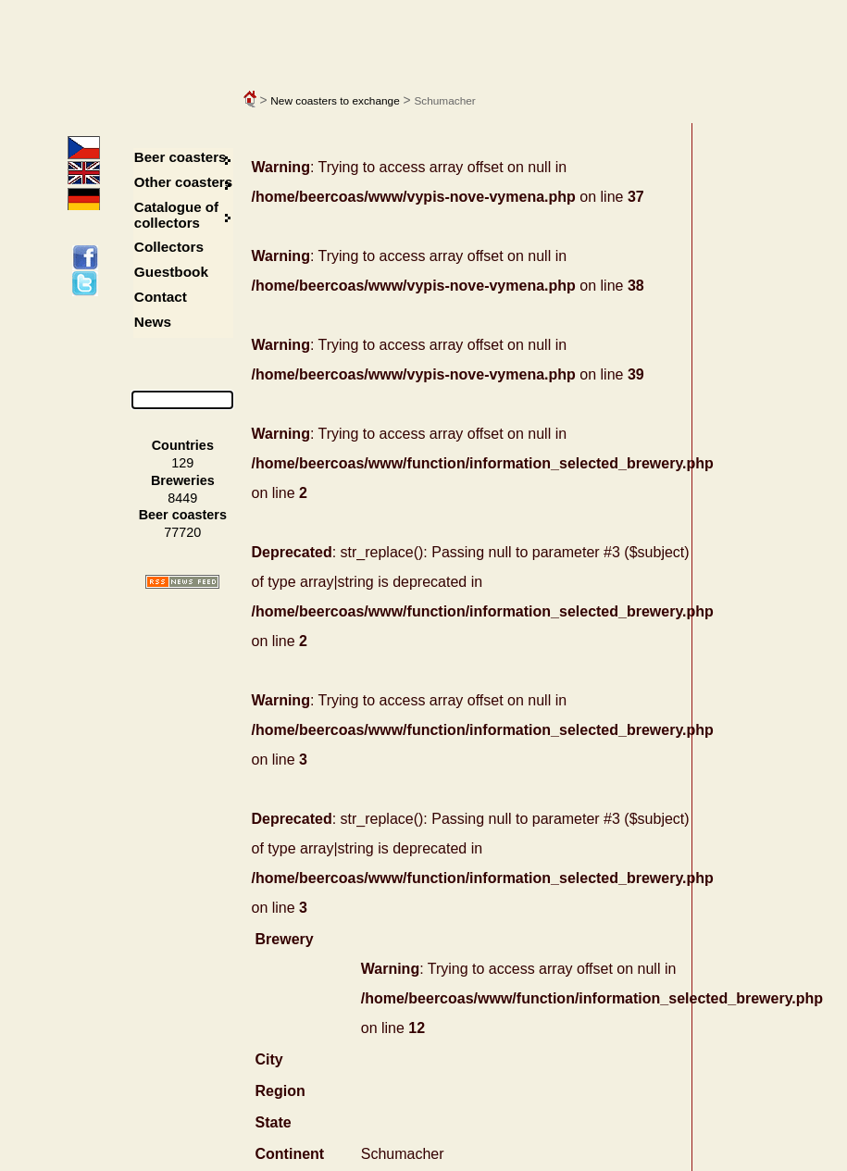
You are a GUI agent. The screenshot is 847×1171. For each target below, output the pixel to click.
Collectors (169, 247)
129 (182, 462)
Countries (183, 445)
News (152, 322)
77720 (182, 532)
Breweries (183, 480)
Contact (160, 297)
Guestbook (171, 272)
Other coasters (185, 182)
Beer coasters (180, 157)
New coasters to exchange (334, 100)
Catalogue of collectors (176, 214)
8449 (182, 498)
